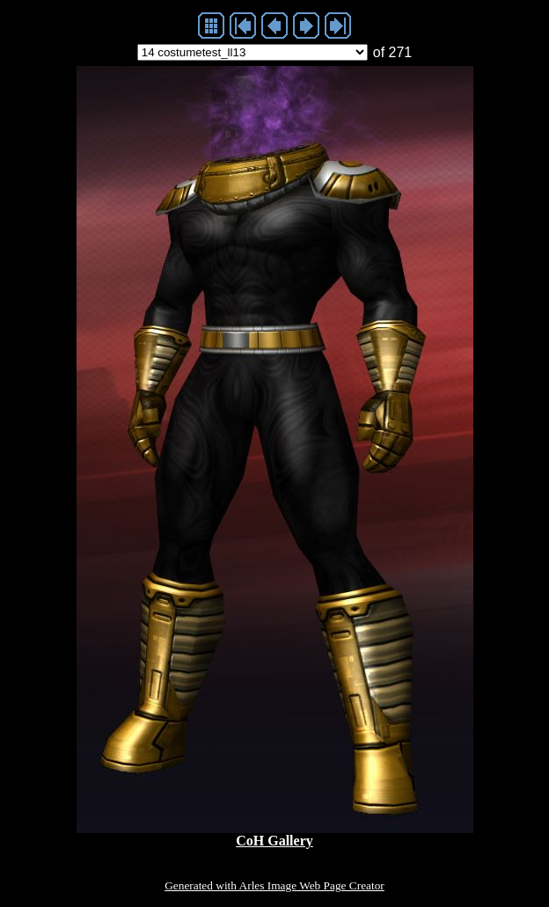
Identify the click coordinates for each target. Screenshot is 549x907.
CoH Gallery (274, 840)
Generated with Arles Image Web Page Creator (274, 885)
